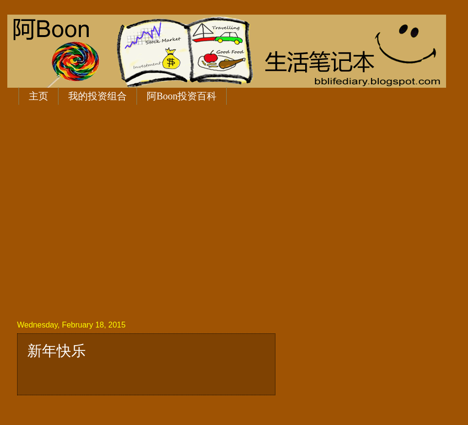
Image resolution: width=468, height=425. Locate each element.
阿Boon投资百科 (181, 96)
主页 (38, 96)
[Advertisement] (93, 211)
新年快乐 (56, 351)
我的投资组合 (97, 96)
